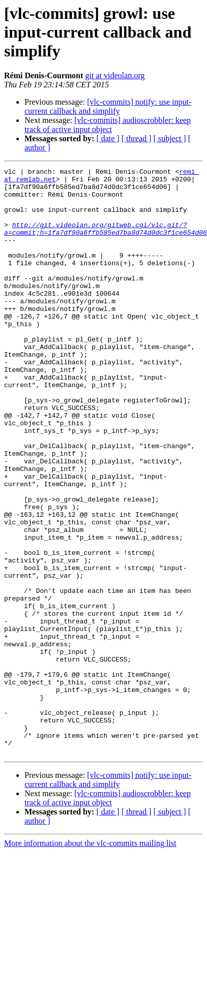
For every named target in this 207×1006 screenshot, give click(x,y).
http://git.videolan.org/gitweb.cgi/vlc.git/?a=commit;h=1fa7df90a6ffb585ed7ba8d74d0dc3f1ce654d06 (105, 241)
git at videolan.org (115, 75)
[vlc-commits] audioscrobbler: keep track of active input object (107, 125)
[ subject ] (169, 138)
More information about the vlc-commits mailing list (90, 960)
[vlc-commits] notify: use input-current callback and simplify (108, 106)
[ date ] (107, 138)
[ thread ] (136, 138)
